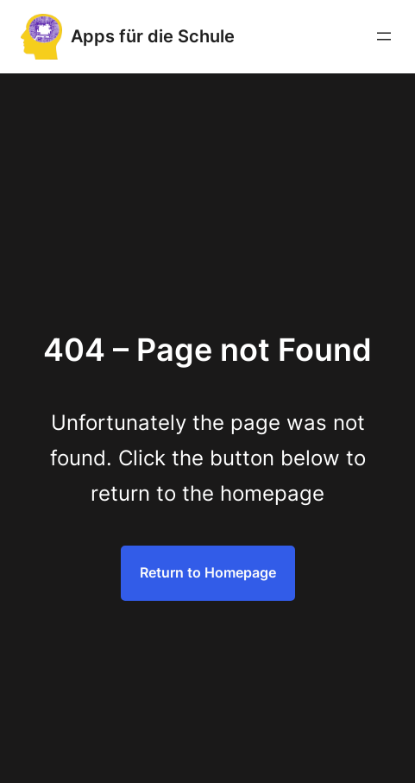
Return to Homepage (208, 572)
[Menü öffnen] (384, 36)
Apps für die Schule (153, 36)
